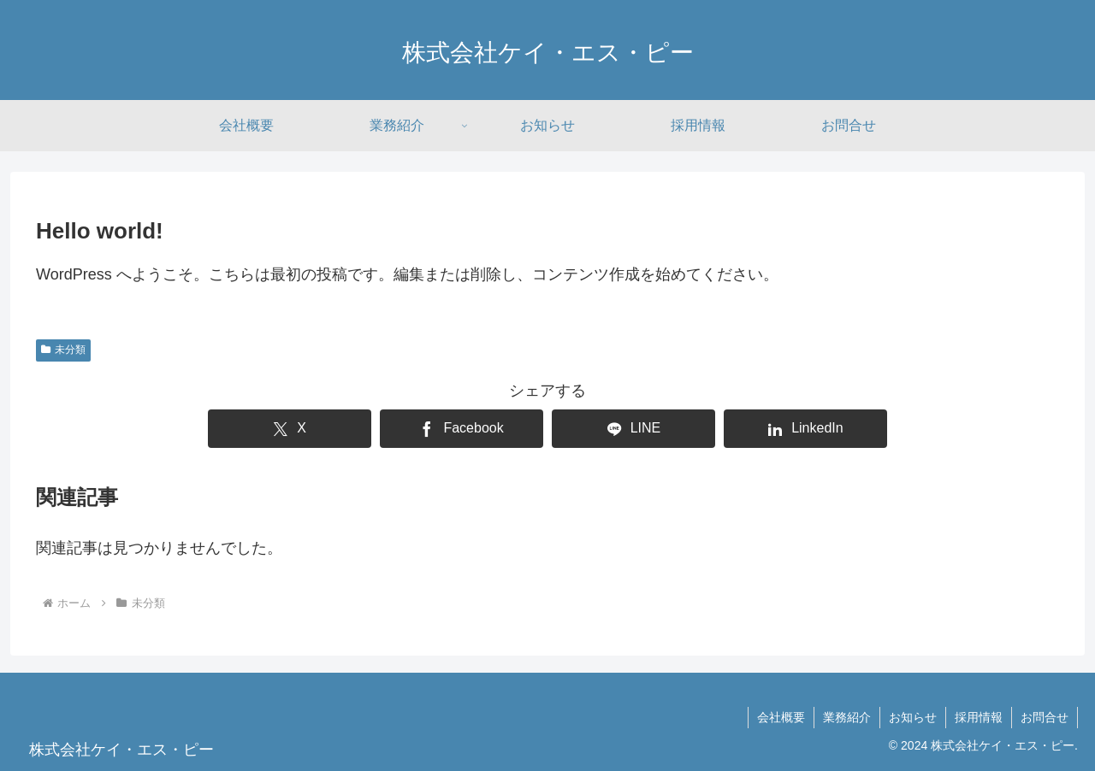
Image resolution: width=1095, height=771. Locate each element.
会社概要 (781, 717)
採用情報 (979, 717)
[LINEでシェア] (633, 428)
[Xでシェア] (289, 428)
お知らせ (913, 717)
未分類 (63, 350)
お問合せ (1044, 717)
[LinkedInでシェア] (805, 428)
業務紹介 (847, 717)
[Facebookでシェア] (461, 428)
